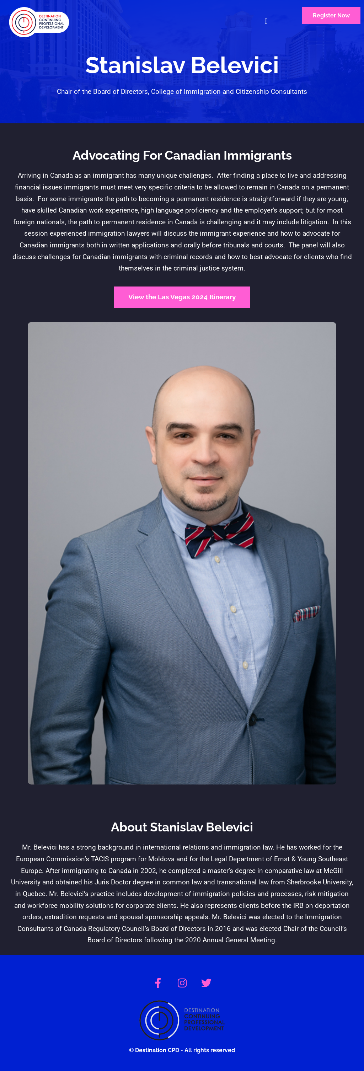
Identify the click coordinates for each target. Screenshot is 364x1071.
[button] (266, 21)
